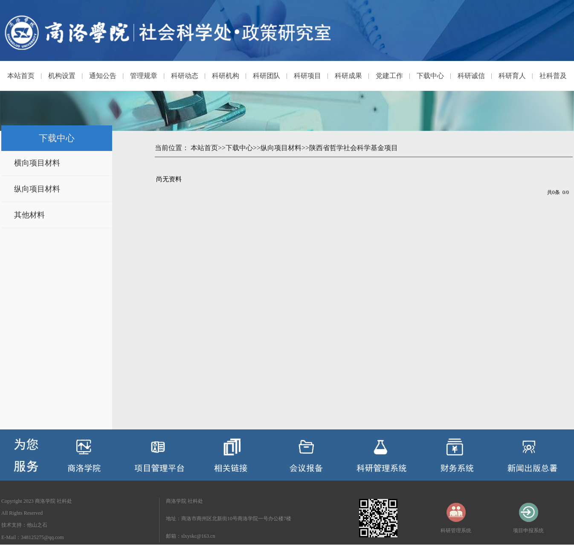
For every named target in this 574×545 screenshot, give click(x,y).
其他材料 (29, 215)
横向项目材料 (37, 163)
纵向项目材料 (37, 189)
